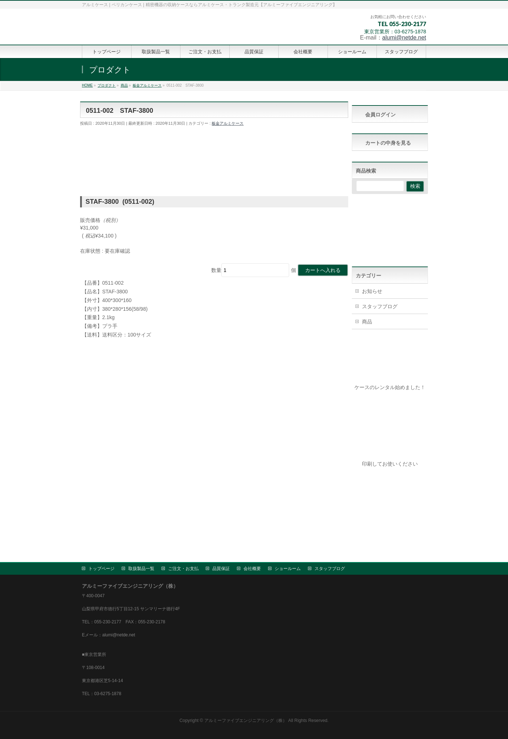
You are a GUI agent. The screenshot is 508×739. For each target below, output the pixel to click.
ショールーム (288, 568)
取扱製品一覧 (141, 568)
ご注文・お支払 (183, 568)
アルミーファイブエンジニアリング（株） (245, 720)
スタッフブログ (379, 306)
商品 (367, 322)
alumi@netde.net (404, 37)
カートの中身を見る (388, 143)
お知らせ (372, 291)
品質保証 (221, 568)
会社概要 (252, 568)
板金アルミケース (227, 123)
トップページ (101, 568)
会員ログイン (380, 114)
